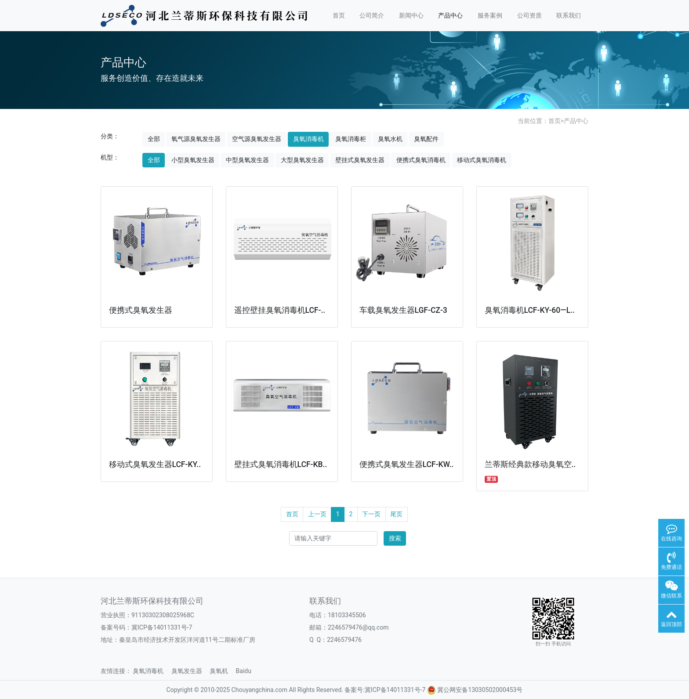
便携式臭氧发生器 (140, 310)
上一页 (317, 514)
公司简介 (371, 15)
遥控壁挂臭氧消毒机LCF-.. (280, 310)
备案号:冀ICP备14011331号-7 (384, 689)
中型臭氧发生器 (247, 159)
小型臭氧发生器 (192, 159)
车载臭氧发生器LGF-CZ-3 (403, 310)
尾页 (396, 514)
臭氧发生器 (189, 670)
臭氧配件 (426, 138)
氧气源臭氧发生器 (196, 138)
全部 (154, 138)
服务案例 (490, 15)
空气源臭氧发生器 (256, 138)
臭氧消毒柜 (350, 138)
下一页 (371, 514)
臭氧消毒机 (308, 138)
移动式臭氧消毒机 (481, 159)
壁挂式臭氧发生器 (359, 159)
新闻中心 (411, 15)
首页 (339, 15)
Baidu (246, 670)
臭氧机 (222, 670)
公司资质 (529, 15)
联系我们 (568, 15)
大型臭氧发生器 (302, 159)
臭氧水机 (390, 138)
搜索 (395, 538)
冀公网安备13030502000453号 (479, 689)
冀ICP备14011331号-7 (161, 627)
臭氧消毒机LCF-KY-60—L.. (530, 310)
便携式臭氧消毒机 (421, 159)
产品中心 (450, 15)
